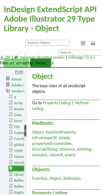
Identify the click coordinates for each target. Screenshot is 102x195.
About (16, 79)
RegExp (20, 192)
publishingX (43, 63)
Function (21, 138)
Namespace (23, 156)
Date (18, 114)
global (19, 144)
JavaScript (19, 91)
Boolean (21, 108)
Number (21, 162)
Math (18, 150)
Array (18, 102)
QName (20, 174)
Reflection (22, 180)
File (17, 126)
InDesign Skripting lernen (39, 57)
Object (19, 168)
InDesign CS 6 (80, 57)
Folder (19, 132)
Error (18, 120)
